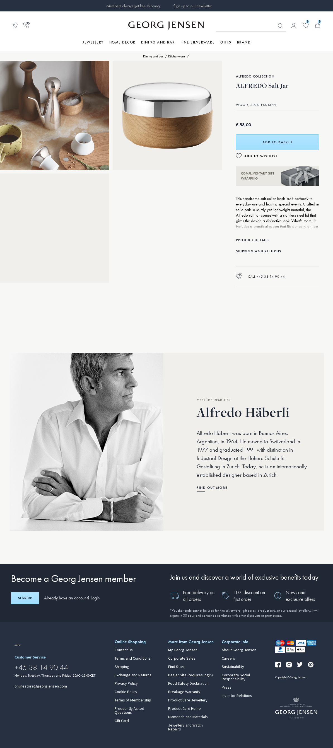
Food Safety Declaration (188, 684)
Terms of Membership (133, 700)
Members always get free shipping (133, 6)
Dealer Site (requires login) (190, 675)
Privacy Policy (126, 684)
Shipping (122, 667)
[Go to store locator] (15, 25)
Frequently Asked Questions (129, 711)
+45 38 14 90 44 (41, 667)
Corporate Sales (182, 658)
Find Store (176, 667)
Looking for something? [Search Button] (280, 26)
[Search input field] (251, 26)
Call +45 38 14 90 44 (260, 276)
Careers (228, 658)
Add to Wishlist (261, 156)
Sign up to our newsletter (192, 6)
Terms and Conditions (133, 658)
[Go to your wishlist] (305, 25)
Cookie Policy (126, 692)
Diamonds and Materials (188, 717)
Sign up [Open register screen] (25, 598)
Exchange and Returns (133, 675)
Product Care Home (184, 709)
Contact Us (124, 650)
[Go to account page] (293, 25)
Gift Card (122, 721)
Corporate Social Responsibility (236, 677)
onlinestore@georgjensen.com (41, 686)
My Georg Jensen (182, 650)
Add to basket (277, 142)
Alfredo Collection (255, 76)
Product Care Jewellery (187, 700)
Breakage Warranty (184, 692)
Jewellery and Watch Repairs (185, 727)
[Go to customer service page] (26, 25)
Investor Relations (237, 696)
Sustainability (233, 667)
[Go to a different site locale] (18, 645)
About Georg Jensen (239, 650)
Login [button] (95, 598)
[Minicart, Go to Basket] (317, 25)
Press (226, 687)
